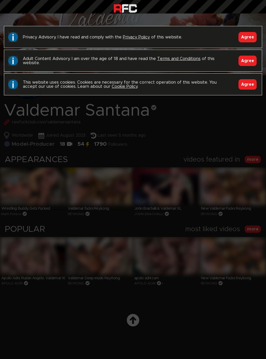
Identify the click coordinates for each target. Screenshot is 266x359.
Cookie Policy (124, 86)
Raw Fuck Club (125, 8)
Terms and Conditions (179, 59)
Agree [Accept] (247, 37)
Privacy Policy (136, 37)
